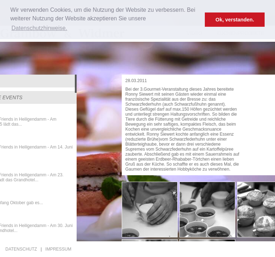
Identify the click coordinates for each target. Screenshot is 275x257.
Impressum (58, 249)
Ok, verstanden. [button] (235, 19)
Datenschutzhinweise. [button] (39, 28)
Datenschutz (21, 249)
